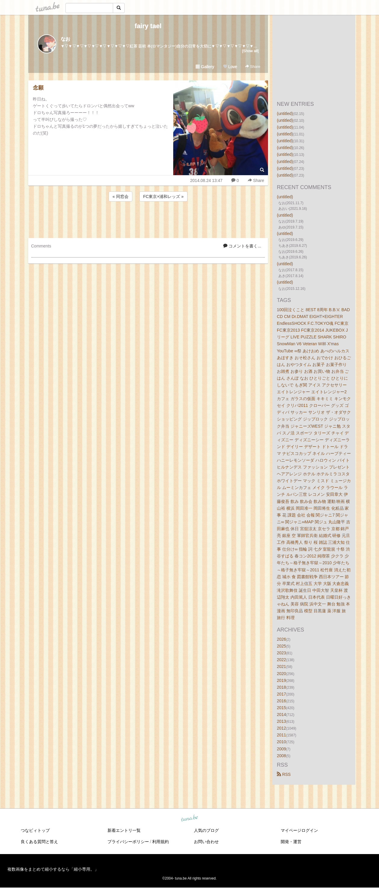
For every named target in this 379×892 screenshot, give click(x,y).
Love (230, 66)
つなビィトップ (35, 830)
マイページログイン (299, 830)
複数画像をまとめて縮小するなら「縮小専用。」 (53, 869)
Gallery (205, 66)
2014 (281, 714)
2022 (281, 659)
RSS (284, 774)
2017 (281, 694)
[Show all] (250, 51)
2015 (281, 707)
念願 (38, 88)
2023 (281, 652)
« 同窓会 (121, 196)
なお (65, 38)
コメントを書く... (242, 246)
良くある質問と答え (39, 841)
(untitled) (285, 113)
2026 (281, 639)
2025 (281, 646)
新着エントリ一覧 (124, 830)
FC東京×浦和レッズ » (163, 196)
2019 (281, 680)
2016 (281, 700)
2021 (281, 666)
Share (252, 66)
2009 (281, 748)
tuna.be (189, 818)
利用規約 (160, 841)
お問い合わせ (206, 841)
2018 (281, 687)
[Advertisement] (148, 218)
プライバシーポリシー (128, 841)
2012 (281, 728)
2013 (281, 721)
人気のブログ (206, 830)
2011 (281, 735)
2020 (281, 673)
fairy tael (148, 26)
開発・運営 (291, 841)
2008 (281, 755)
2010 (281, 741)
